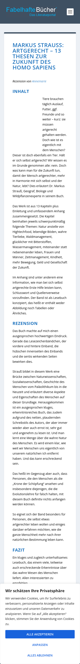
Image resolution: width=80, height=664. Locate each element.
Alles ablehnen (40, 655)
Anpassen (40, 645)
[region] (40, 624)
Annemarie (39, 81)
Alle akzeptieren (39, 634)
